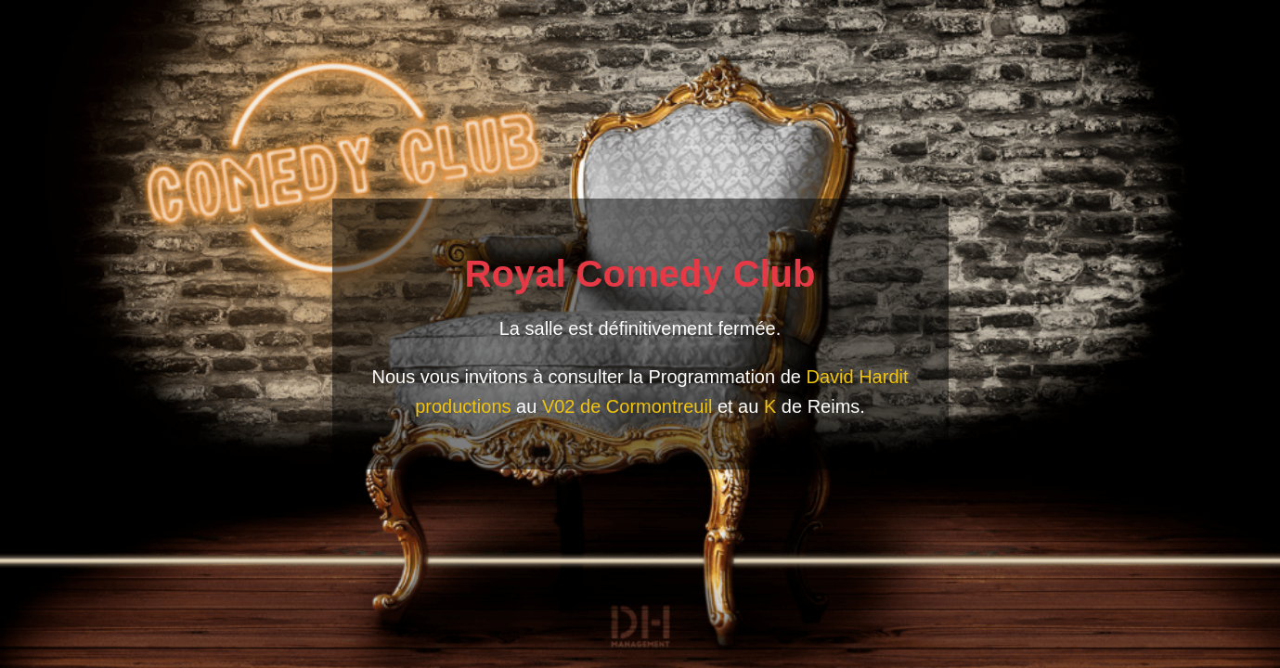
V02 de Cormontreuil (627, 406)
